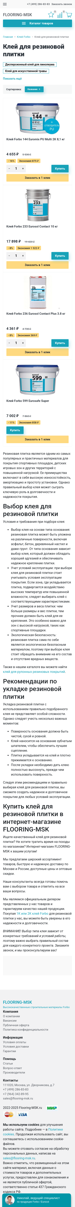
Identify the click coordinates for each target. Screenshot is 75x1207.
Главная (8, 36)
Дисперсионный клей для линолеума (29, 64)
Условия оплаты (14, 1042)
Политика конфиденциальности (25, 1029)
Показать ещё (12, 78)
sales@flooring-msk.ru (18, 1098)
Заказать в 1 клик (37, 178)
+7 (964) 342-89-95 (15, 1094)
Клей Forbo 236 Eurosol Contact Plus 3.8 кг (35, 313)
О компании (11, 1016)
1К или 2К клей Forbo (32, 913)
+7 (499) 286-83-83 (38, 4)
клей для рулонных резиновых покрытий (34, 672)
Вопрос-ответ (12, 1068)
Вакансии (10, 1020)
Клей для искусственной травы (26, 71)
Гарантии (9, 1051)
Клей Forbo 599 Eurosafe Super (27, 401)
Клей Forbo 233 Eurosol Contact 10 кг (32, 226)
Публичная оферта (16, 1025)
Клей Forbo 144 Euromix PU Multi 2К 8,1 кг (35, 139)
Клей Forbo (23, 36)
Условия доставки (16, 1046)
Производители (14, 1072)
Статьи (8, 1063)
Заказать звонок (61, 4)
